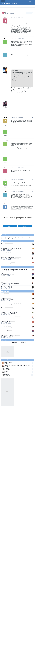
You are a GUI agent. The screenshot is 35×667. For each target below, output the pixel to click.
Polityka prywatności (14, 662)
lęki (6, 334)
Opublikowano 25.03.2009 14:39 (17, 115)
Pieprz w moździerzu (15, 234)
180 (5, 123)
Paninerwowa (5, 269)
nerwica (23, 334)
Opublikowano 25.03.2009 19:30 (17, 176)
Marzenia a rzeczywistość (5, 273)
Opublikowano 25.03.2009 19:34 (17, 188)
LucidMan (5, 66)
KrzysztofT (5, 115)
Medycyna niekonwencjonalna (15, 278)
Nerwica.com (14, 3)
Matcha (2, 277)
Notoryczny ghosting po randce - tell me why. (8, 253)
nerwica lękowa (3, 334)
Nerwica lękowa (12, 13)
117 (5, 146)
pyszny (4, 324)
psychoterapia (3, 335)
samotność (18, 334)
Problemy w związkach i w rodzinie (14, 254)
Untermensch (3, 235)
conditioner (22, 234)
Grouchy (4, 278)
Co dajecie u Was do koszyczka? (6, 257)
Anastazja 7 (7, 355)
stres (8, 334)
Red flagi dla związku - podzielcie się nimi (7, 244)
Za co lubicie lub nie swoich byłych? (6, 281)
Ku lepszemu (3, 240)
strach (11, 334)
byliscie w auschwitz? (4, 323)
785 (5, 74)
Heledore (2, 234)
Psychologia (10, 245)
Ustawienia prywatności (21, 662)
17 (5, 196)
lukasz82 (10, 234)
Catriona (6, 235)
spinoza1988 (5, 138)
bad (6, 12)
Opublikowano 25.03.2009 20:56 (17, 200)
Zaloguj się (24, 223)
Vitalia (5, 99)
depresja (14, 334)
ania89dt (5, 200)
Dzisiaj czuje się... (6, 366)
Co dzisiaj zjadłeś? (6, 360)
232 (5, 45)
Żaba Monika (11, 235)
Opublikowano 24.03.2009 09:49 (17, 37)
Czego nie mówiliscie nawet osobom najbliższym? (8, 327)
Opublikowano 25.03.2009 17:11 (16, 138)
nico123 (5, 234)
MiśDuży (4, 254)
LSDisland (5, 37)
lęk (32, 334)
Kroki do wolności (11, 241)
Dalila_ (8, 234)
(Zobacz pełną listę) (17, 233)
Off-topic (10, 258)
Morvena (19, 234)
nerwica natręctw (28, 334)
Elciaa (29, 234)
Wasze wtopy (6, 363)
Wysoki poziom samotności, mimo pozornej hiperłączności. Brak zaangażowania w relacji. (14, 264)
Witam (13, 269)
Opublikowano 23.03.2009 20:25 (17, 17)
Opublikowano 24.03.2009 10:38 (17, 66)
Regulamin (8, 662)
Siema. (2, 288)
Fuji (8, 235)
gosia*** (5, 188)
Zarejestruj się (10, 223)
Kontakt (27, 662)
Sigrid (4, 241)
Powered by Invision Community (17, 665)
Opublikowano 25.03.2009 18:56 (16, 164)
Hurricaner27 (26, 234)
